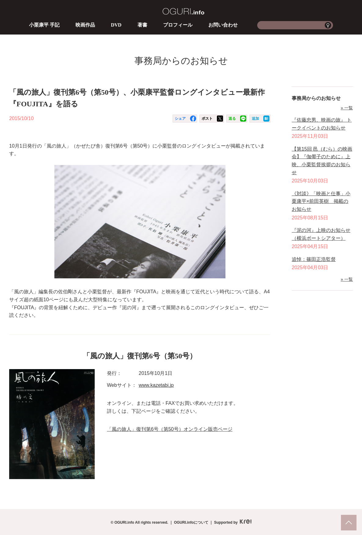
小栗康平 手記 (44, 24)
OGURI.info (183, 11)
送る (232, 118)
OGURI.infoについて (191, 522)
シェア (180, 118)
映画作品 (85, 24)
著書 (142, 24)
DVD (116, 24)
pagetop (349, 522)
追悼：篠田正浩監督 (314, 259)
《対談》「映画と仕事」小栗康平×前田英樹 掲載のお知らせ (321, 201)
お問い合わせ (223, 24)
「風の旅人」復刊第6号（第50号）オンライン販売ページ (169, 429)
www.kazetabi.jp (156, 385)
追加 (255, 118)
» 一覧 (347, 107)
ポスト (207, 118)
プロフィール (177, 24)
